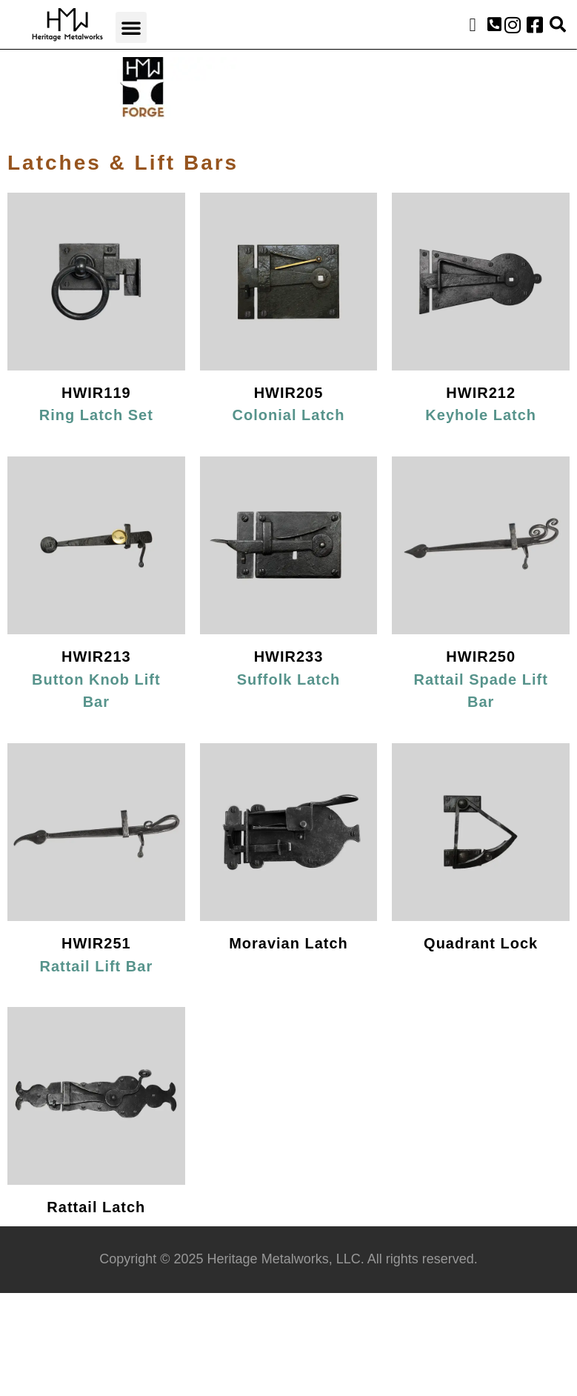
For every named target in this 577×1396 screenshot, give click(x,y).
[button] (131, 27)
